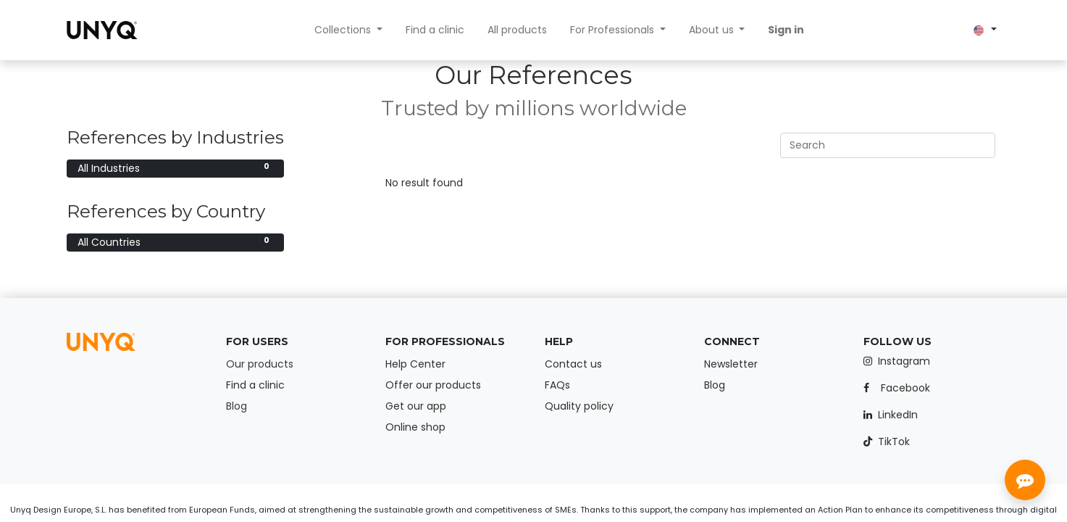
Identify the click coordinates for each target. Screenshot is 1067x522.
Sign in (786, 29)
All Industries (175, 168)
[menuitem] (435, 30)
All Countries (175, 242)
